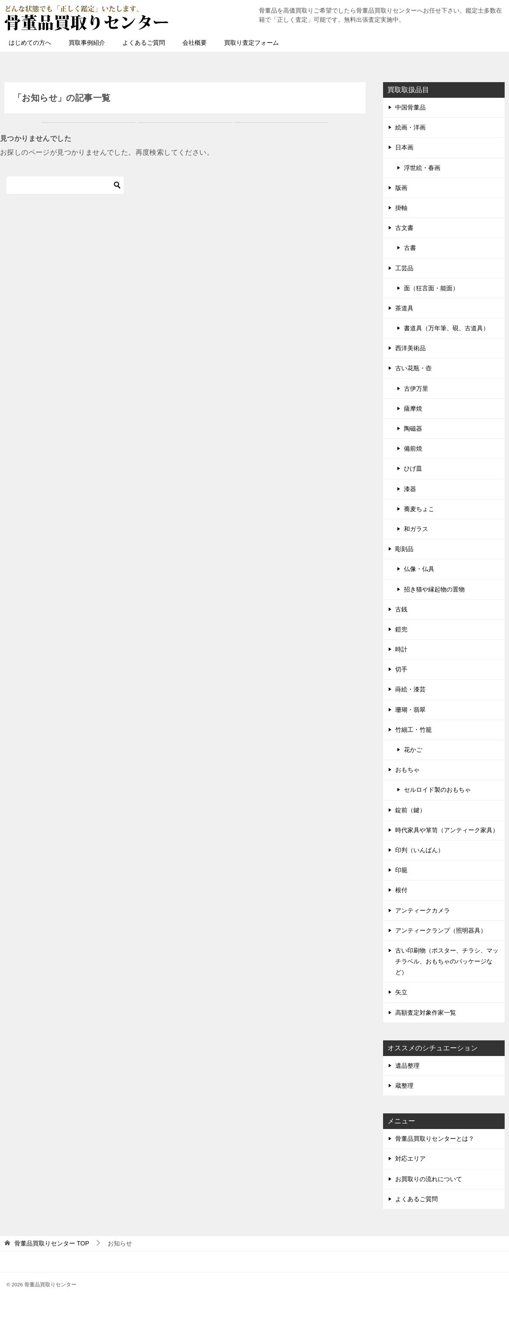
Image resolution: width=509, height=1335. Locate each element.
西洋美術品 (410, 348)
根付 (401, 890)
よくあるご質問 (143, 42)
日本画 (404, 147)
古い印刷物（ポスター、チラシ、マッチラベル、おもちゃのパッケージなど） (447, 961)
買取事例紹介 (87, 42)
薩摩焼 (413, 408)
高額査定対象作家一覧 (425, 1012)
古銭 (401, 609)
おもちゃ (407, 769)
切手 (401, 669)
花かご (413, 749)
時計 (401, 649)
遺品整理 (407, 1065)
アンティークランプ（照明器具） (440, 930)
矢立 (401, 992)
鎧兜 (401, 629)
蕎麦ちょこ (419, 508)
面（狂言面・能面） (431, 288)
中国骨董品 (410, 107)
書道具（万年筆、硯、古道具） (446, 328)
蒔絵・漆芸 (410, 689)
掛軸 (401, 207)
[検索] (65, 185)
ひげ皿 (413, 468)
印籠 (401, 870)
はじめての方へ (30, 42)
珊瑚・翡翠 (410, 709)
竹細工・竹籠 (413, 729)
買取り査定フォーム (251, 42)
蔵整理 (404, 1085)
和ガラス (416, 528)
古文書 (404, 227)
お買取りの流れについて (428, 1179)
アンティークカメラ (422, 910)
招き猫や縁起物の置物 (434, 589)
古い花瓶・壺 (413, 368)
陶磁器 (413, 428)
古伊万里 (416, 388)
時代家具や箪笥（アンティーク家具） (447, 830)
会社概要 (194, 42)
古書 (410, 247)
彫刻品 (404, 548)
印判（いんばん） (419, 850)
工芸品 (404, 268)
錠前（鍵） (410, 810)
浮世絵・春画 (422, 167)
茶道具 (404, 308)
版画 (401, 187)
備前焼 (413, 448)
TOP (51, 1243)
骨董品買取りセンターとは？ (434, 1138)
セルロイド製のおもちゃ (437, 789)
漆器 (410, 488)
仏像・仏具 (419, 568)
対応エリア (410, 1158)
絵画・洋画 (410, 127)
